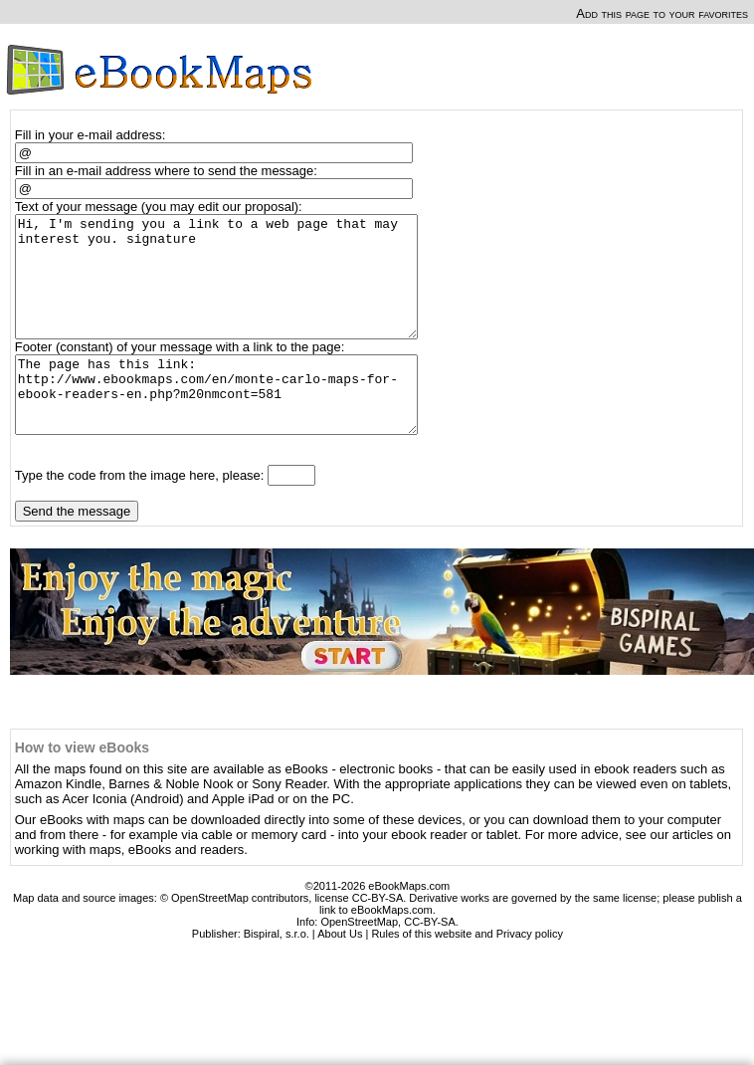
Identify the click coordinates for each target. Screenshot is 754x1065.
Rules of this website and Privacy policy (467, 972)
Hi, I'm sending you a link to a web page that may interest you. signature (225, 288)
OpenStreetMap (359, 960)
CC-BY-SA (430, 960)
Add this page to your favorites (662, 13)
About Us (339, 972)
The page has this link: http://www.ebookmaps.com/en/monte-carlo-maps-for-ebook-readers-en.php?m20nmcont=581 (225, 426)
